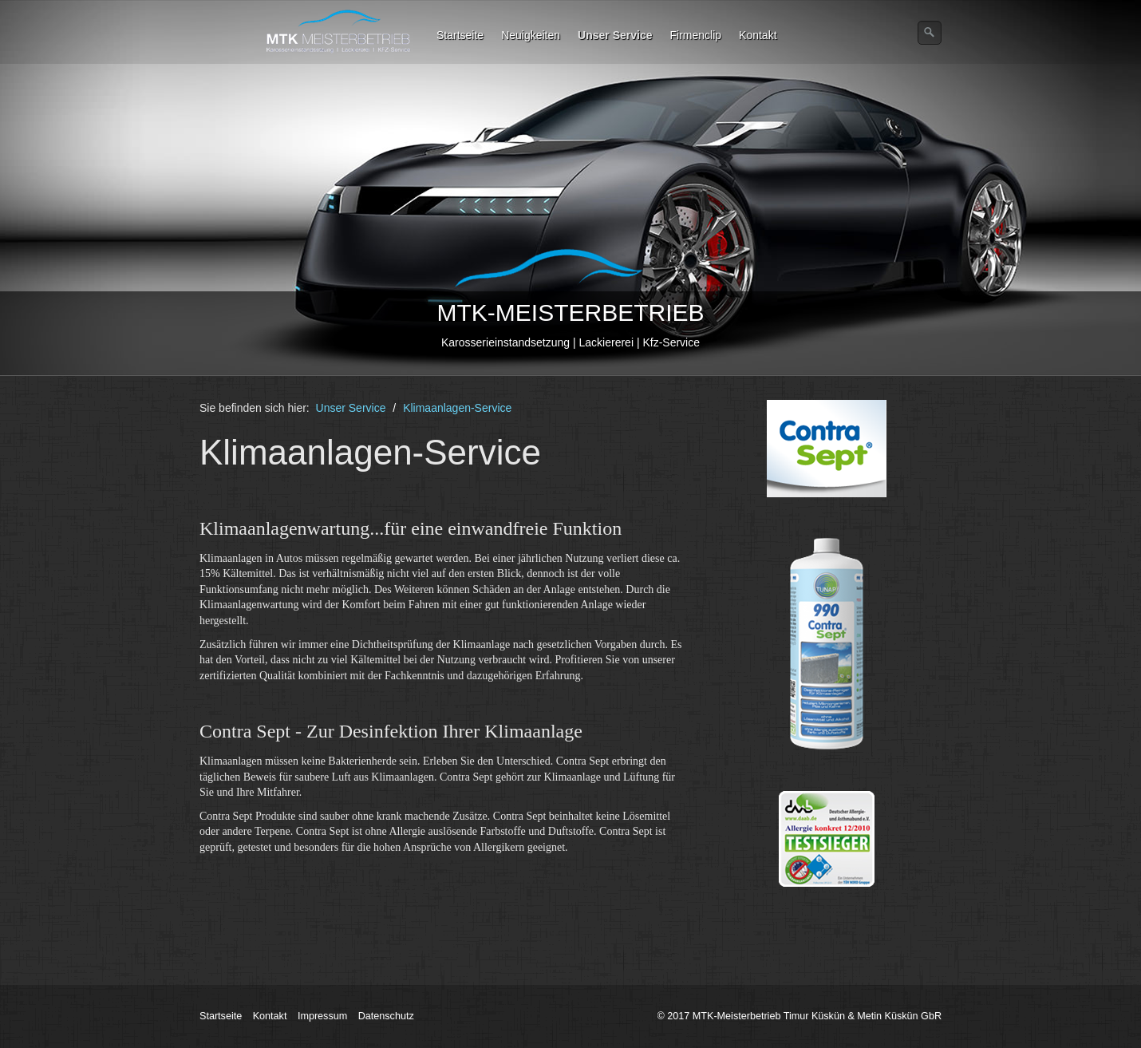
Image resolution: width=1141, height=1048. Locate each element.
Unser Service (615, 35)
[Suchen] (929, 33)
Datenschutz (386, 1016)
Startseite (460, 35)
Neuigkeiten (530, 35)
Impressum (322, 1016)
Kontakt (757, 35)
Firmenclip (695, 35)
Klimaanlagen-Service (457, 407)
